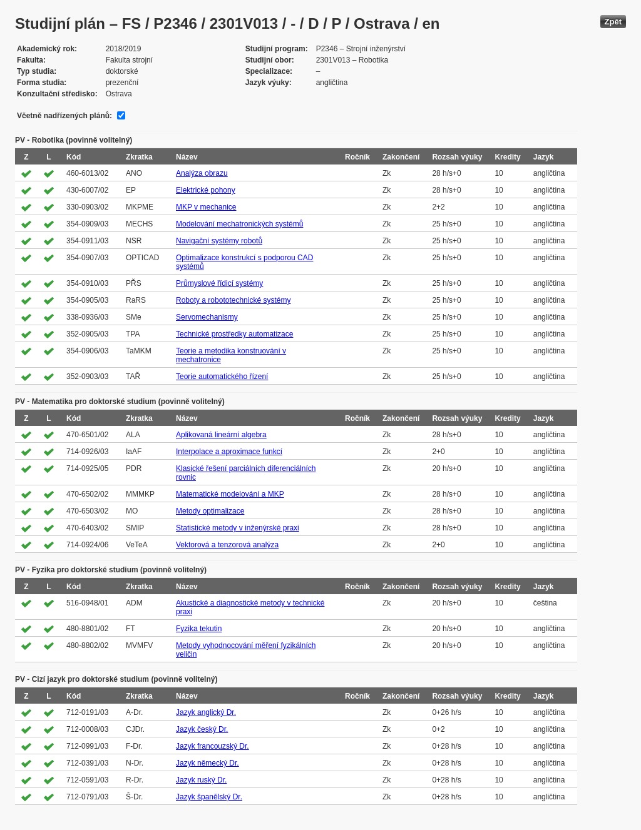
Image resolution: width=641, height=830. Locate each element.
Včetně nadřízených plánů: (64, 115)
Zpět (613, 21)
